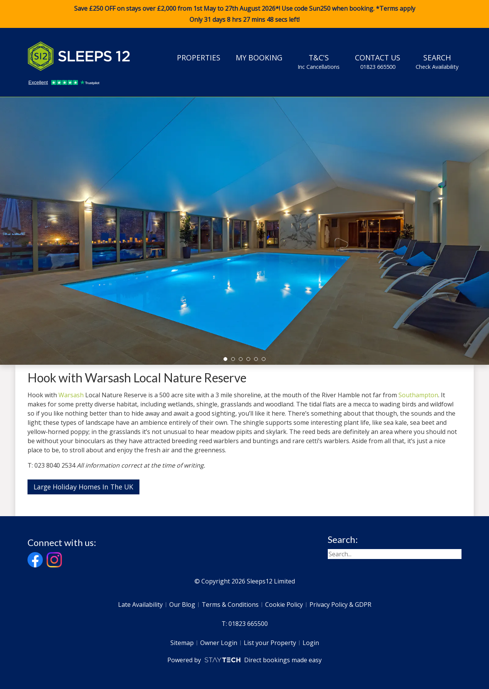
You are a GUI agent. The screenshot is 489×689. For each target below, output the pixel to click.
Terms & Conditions (230, 604)
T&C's (319, 61)
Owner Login (218, 643)
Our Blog (182, 604)
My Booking (259, 57)
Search (437, 61)
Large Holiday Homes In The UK (83, 486)
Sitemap (182, 643)
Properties (198, 57)
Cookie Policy (284, 604)
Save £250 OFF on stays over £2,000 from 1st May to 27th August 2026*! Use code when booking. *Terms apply (244, 14)
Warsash (71, 395)
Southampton (418, 395)
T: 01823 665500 (245, 623)
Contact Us (377, 61)
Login (311, 643)
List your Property (270, 643)
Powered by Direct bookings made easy (244, 660)
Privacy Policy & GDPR (340, 604)
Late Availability (140, 604)
